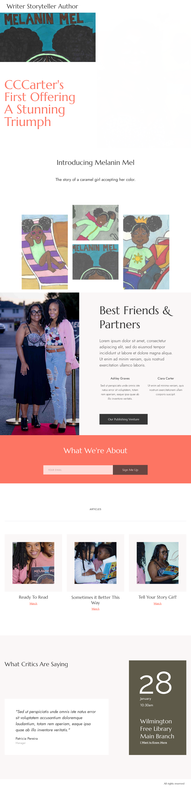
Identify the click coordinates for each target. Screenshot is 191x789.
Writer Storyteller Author (42, 6)
